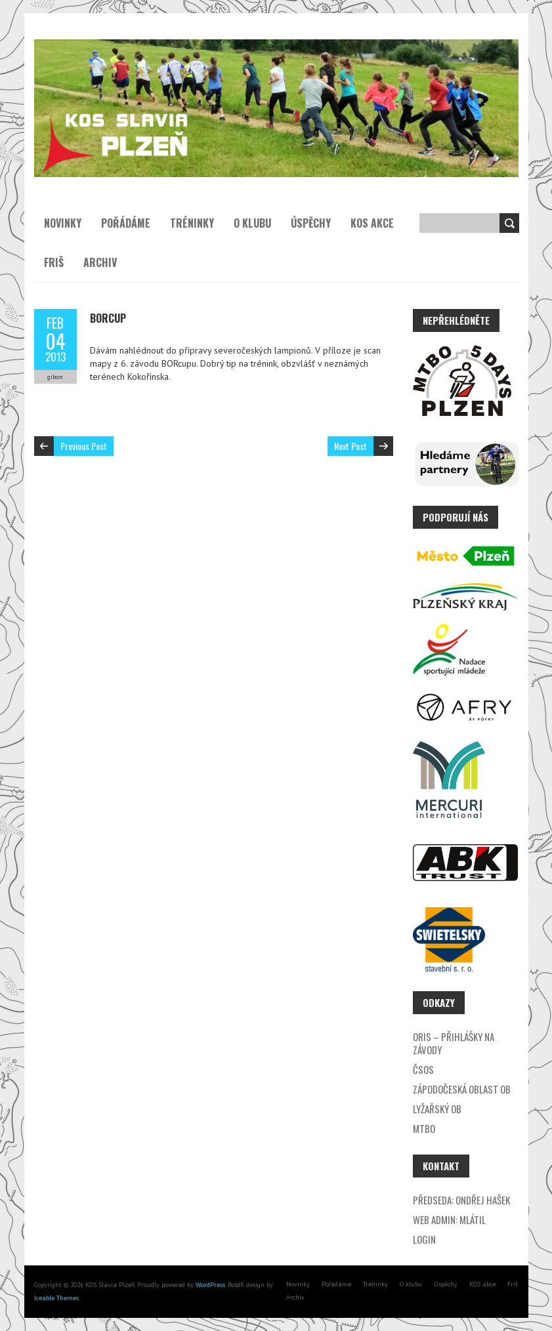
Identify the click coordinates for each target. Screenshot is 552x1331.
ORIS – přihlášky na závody (453, 1043)
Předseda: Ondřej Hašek (461, 1200)
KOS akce (372, 223)
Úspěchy (311, 223)
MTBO (424, 1128)
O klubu (252, 223)
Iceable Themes (56, 1298)
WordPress (209, 1284)
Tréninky (192, 223)
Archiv (100, 262)
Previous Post (83, 446)
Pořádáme (125, 223)
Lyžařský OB (437, 1108)
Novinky (62, 223)
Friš (54, 262)
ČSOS (423, 1069)
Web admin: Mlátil (449, 1219)
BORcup (108, 318)
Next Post (350, 446)
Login (424, 1239)
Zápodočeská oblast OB (462, 1089)
